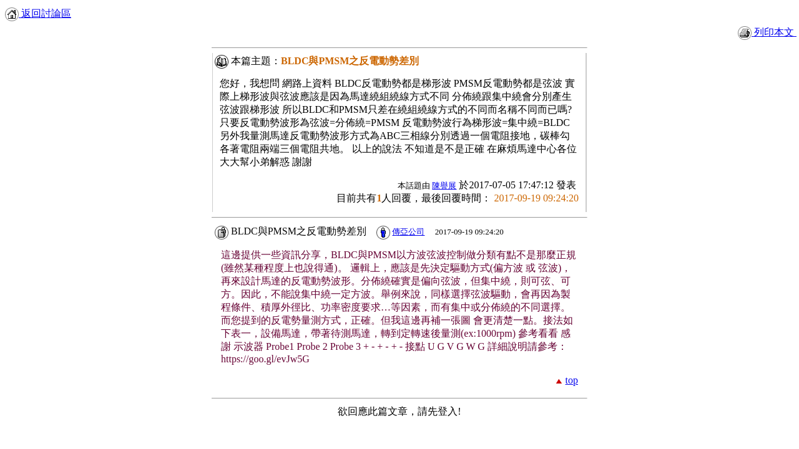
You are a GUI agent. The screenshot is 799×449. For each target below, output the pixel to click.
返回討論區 (38, 13)
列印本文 (767, 32)
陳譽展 (444, 185)
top (572, 380)
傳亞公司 (408, 231)
